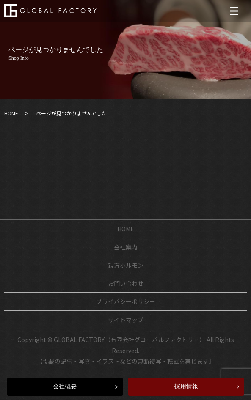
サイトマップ (125, 319)
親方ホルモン (125, 265)
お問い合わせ (125, 283)
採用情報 (186, 386)
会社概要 (65, 386)
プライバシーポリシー (125, 301)
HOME (11, 113)
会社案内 (126, 247)
